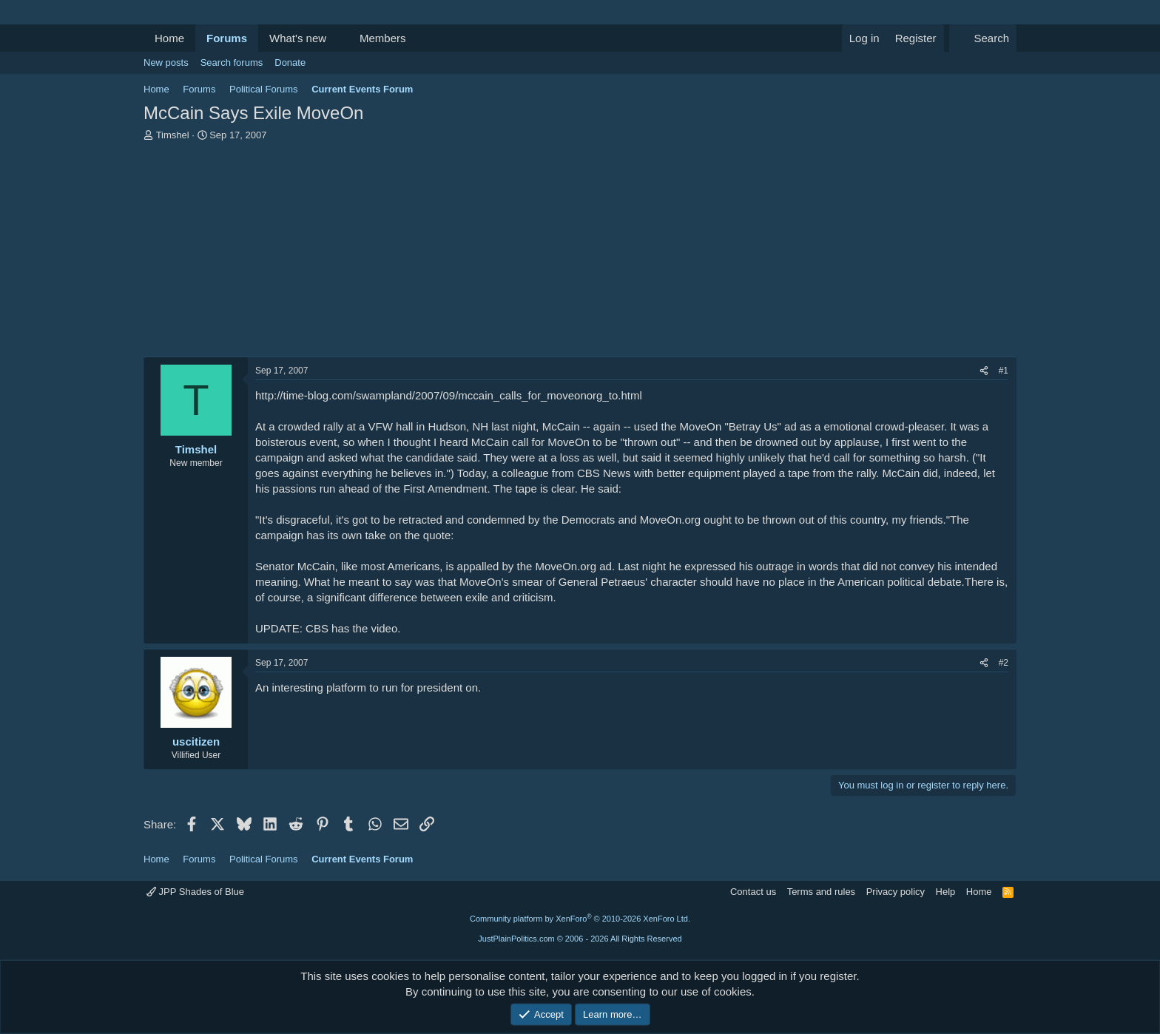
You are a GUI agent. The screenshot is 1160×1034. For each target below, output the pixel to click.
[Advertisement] (580, 253)
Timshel (172, 135)
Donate (290, 62)
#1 (1003, 370)
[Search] (982, 38)
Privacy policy (895, 891)
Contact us (753, 891)
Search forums (231, 62)
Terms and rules (821, 891)
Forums (226, 38)
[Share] (984, 370)
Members (383, 38)
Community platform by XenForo (580, 918)
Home (169, 38)
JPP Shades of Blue (195, 891)
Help (946, 891)
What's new (297, 38)
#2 (1003, 663)
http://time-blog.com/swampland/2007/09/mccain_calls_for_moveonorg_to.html (448, 395)
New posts (166, 62)
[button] (338, 38)
